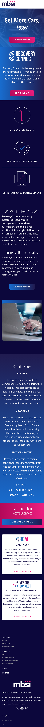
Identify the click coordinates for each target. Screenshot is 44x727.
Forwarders (6, 644)
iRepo (3, 654)
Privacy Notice (6, 716)
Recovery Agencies (8, 647)
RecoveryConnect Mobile (10, 661)
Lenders (4, 640)
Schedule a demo (22, 521)
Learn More (22, 39)
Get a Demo (22, 93)
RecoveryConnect (8, 657)
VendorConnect (7, 664)
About (4, 668)
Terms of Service (7, 720)
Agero (3, 724)
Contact (5, 673)
